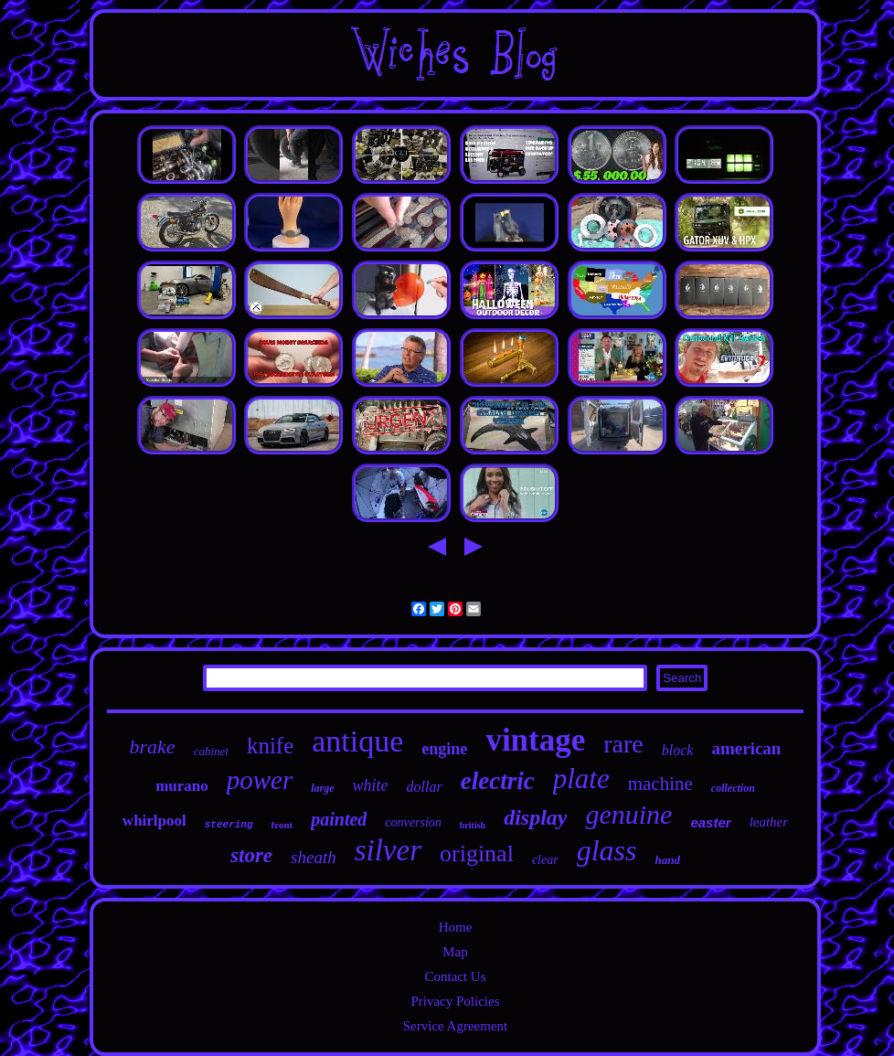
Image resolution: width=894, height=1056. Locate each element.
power (260, 780)
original (477, 853)
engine (444, 749)
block (678, 750)
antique (357, 741)
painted (339, 819)
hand (667, 860)
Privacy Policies (454, 1001)
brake (153, 746)
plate (581, 779)
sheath (313, 857)
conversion (413, 822)
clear (545, 860)
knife (270, 745)
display (535, 817)
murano (181, 786)
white (370, 785)
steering (229, 824)
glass (607, 850)
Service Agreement (455, 1026)
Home (456, 927)
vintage (535, 740)
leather (769, 822)
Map (455, 951)
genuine (628, 814)
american (746, 748)
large (322, 788)
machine (660, 784)
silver (388, 850)
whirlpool (154, 820)
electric (498, 781)
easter (710, 822)
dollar (424, 787)
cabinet (211, 751)
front (282, 824)
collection (733, 788)
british (472, 825)
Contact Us (454, 976)
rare (623, 744)
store (251, 855)
